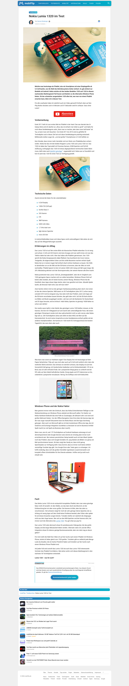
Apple (90, 679)
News (44, 676)
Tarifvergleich (43, 3)
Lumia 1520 (60, 521)
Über (44, 672)
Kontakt (56, 672)
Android (85, 679)
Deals (85, 3)
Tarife (72, 676)
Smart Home (90, 676)
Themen (50, 672)
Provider (64, 679)
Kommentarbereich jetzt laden (64, 577)
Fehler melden (91, 563)
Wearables (46, 679)
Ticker (91, 3)
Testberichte (55, 3)
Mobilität (65, 3)
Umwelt (79, 679)
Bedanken (76, 672)
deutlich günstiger (56, 151)
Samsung (96, 679)
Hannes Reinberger (42, 21)
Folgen (98, 3)
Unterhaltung (76, 3)
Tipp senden (63, 672)
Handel (58, 679)
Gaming (98, 676)
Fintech (53, 679)
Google (103, 679)
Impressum (98, 672)
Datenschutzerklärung (54, 572)
